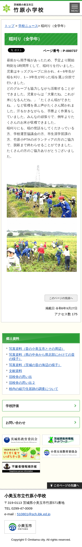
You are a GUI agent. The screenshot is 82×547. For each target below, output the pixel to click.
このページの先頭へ (61, 298)
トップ (9, 26)
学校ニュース (28, 26)
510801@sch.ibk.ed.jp (33, 514)
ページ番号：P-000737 (60, 51)
